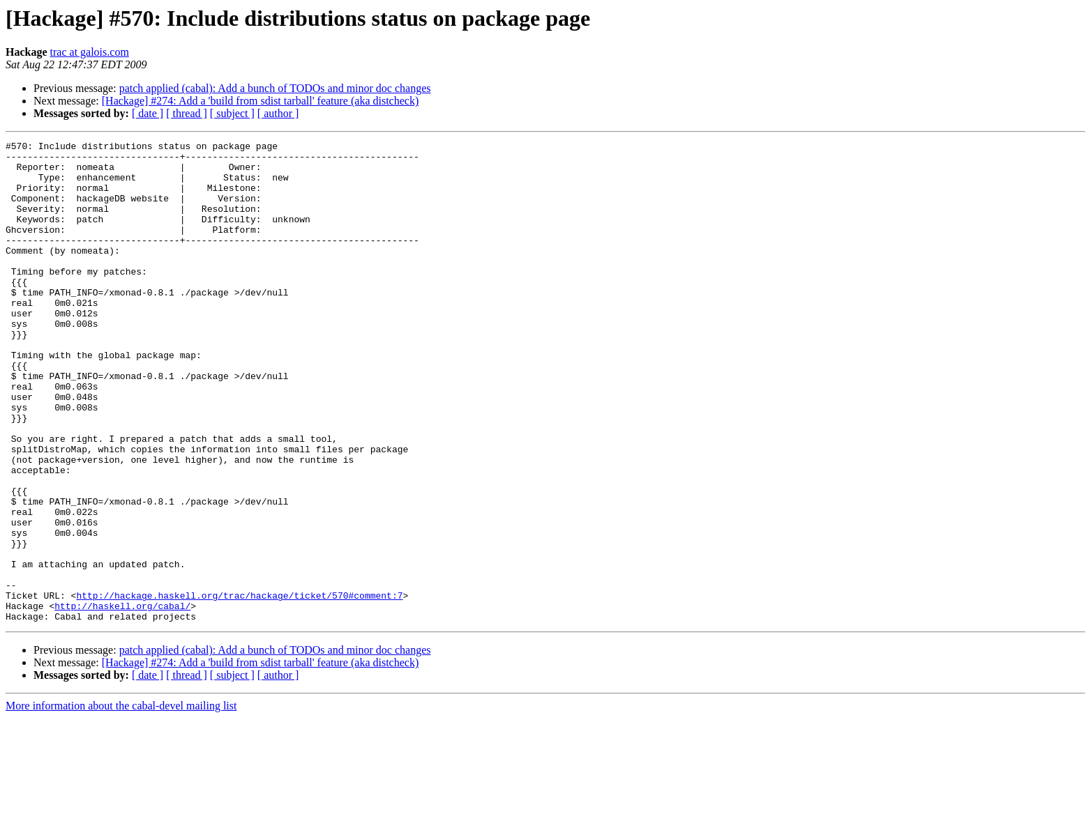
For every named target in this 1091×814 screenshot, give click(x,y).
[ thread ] (186, 113)
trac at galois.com (89, 52)
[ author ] (278, 113)
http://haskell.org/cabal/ (122, 699)
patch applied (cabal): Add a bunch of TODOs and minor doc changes (275, 88)
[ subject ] (232, 113)
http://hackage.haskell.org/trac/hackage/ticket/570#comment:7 (239, 687)
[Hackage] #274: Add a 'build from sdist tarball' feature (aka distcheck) (260, 101)
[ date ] (147, 113)
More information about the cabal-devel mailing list (121, 802)
